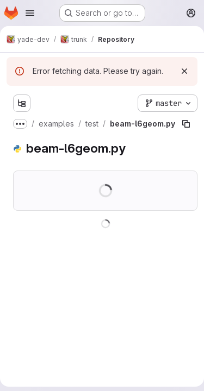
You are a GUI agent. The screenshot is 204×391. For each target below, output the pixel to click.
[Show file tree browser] (21, 103)
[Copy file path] (186, 124)
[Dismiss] (184, 71)
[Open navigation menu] (30, 13)
